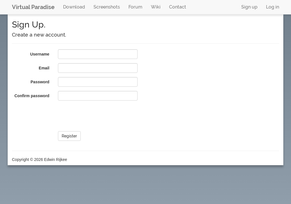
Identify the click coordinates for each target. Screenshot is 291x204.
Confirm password (31, 96)
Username (39, 54)
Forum (135, 7)
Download (74, 7)
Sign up (249, 7)
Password (40, 82)
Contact (177, 7)
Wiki (156, 7)
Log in (272, 7)
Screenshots (106, 7)
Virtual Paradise (33, 7)
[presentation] (101, 116)
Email (44, 68)
